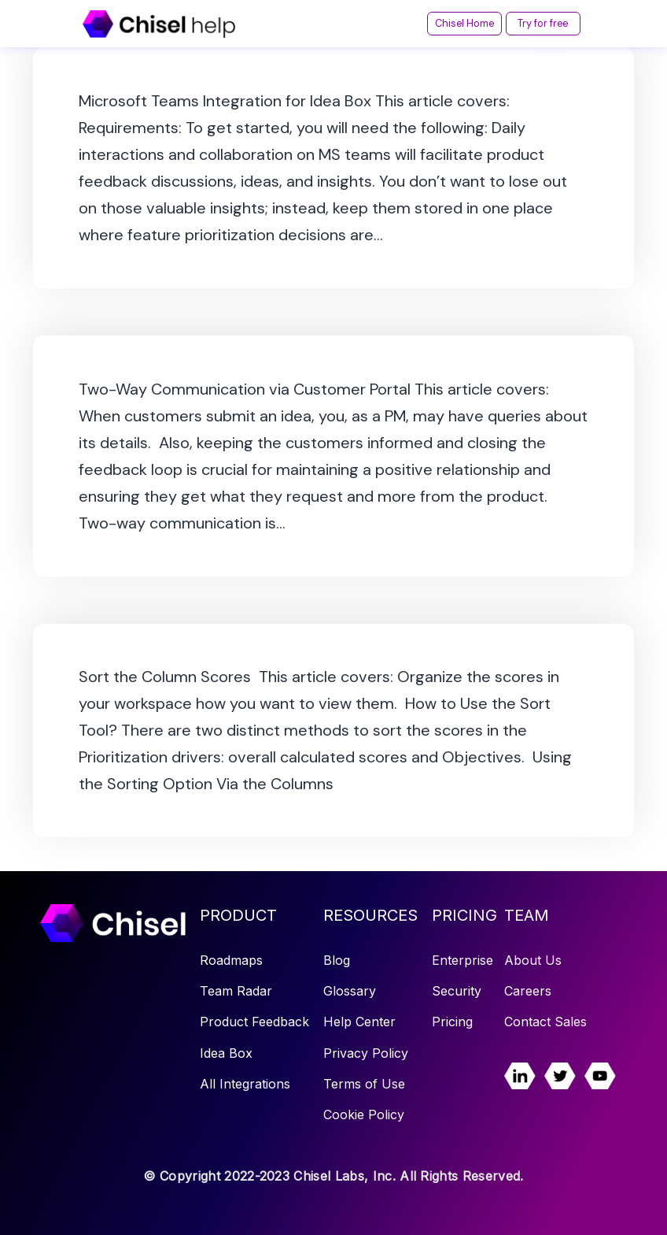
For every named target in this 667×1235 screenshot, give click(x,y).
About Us (533, 960)
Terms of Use (364, 1084)
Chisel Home (429, 23)
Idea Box (226, 1053)
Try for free (531, 23)
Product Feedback (254, 1021)
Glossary (349, 991)
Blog (336, 960)
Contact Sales (545, 1021)
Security (456, 991)
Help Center (359, 1021)
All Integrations (245, 1084)
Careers (527, 991)
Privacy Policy (365, 1053)
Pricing (452, 1021)
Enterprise (462, 960)
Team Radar (236, 991)
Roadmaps (231, 960)
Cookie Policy (363, 1114)
